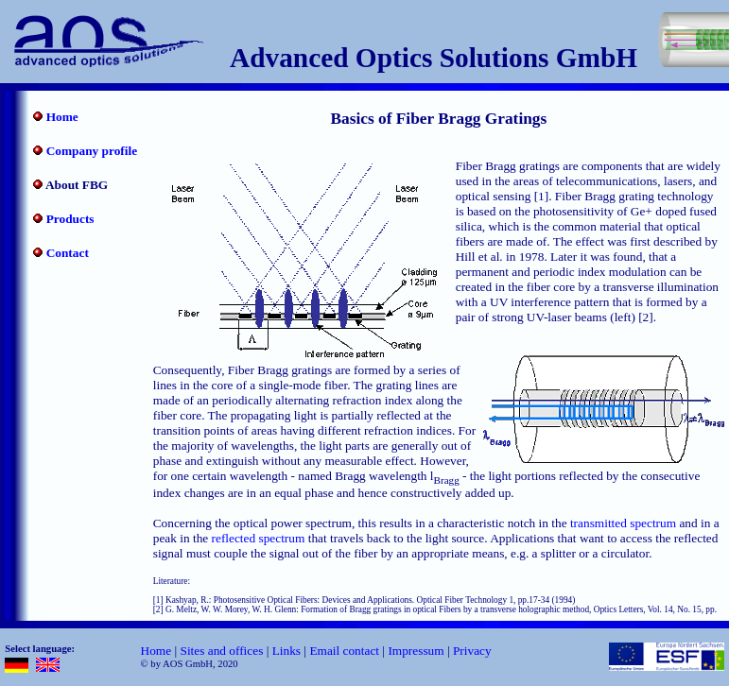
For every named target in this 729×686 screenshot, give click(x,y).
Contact (67, 253)
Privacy (472, 650)
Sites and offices (221, 650)
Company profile (91, 151)
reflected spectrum (258, 538)
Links (286, 650)
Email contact (344, 650)
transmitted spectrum (623, 523)
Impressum (415, 650)
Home (62, 117)
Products (70, 219)
